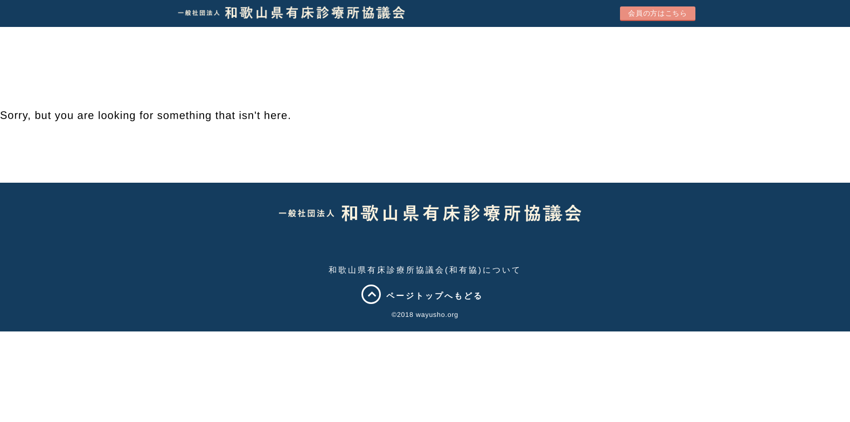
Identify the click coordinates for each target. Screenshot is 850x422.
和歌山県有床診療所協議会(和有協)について (425, 269)
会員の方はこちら (657, 13)
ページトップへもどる (425, 295)
